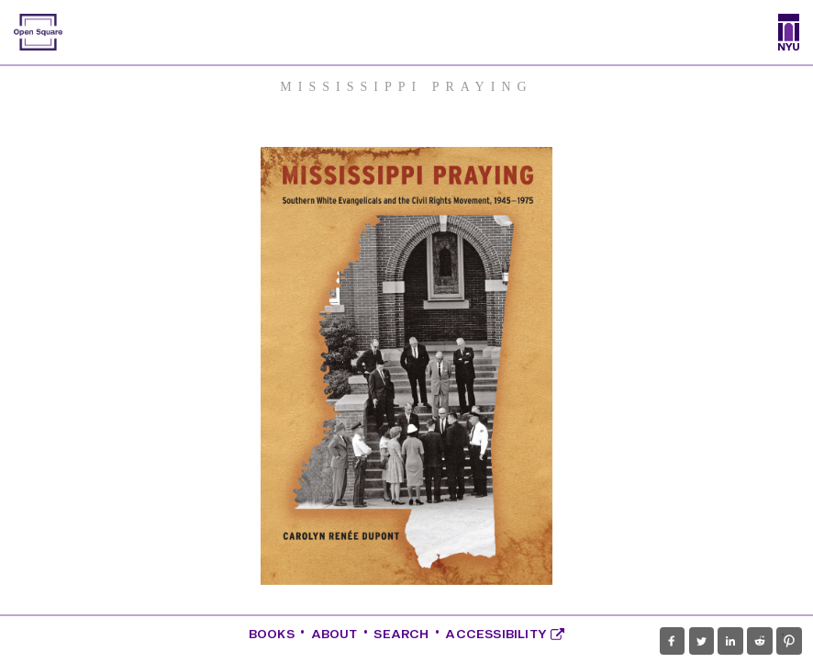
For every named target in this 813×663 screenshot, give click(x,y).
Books (272, 634)
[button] (672, 641)
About (334, 634)
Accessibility (504, 634)
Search (401, 634)
